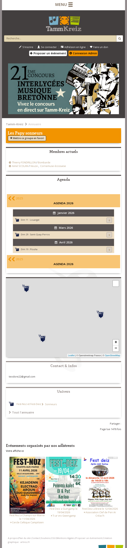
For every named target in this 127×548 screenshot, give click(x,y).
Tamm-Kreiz (14, 124)
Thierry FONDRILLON (24, 162)
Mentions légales (65, 538)
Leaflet (71, 355)
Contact (36, 538)
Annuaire (34, 124)
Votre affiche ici (15, 451)
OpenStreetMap (112, 355)
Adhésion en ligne (73, 47)
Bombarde (44, 162)
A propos (13, 538)
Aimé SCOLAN (20, 166)
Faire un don (99, 47)
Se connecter (47, 47)
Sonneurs (50, 404)
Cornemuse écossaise (53, 166)
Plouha (33, 249)
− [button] (116, 348)
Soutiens (45, 538)
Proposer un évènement (48, 53)
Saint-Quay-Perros (40, 234)
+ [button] (116, 343)
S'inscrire (26, 47)
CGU (53, 538)
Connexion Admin (83, 53)
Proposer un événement (88, 538)
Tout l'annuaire (21, 412)
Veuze (34, 166)
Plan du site (25, 538)
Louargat (34, 219)
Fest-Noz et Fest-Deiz (29, 404)
